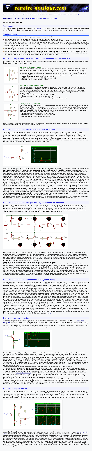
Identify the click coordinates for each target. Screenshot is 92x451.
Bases (17, 18)
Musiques (20, 14)
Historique (77, 14)
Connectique (35, 14)
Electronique (43, 14)
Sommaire (6, 14)
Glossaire (70, 14)
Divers (55, 14)
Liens (65, 14)
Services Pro (13, 14)
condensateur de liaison (23, 373)
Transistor (25, 18)
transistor (38, 29)
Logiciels (50, 14)
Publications (27, 14)
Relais (49, 313)
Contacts (60, 14)
